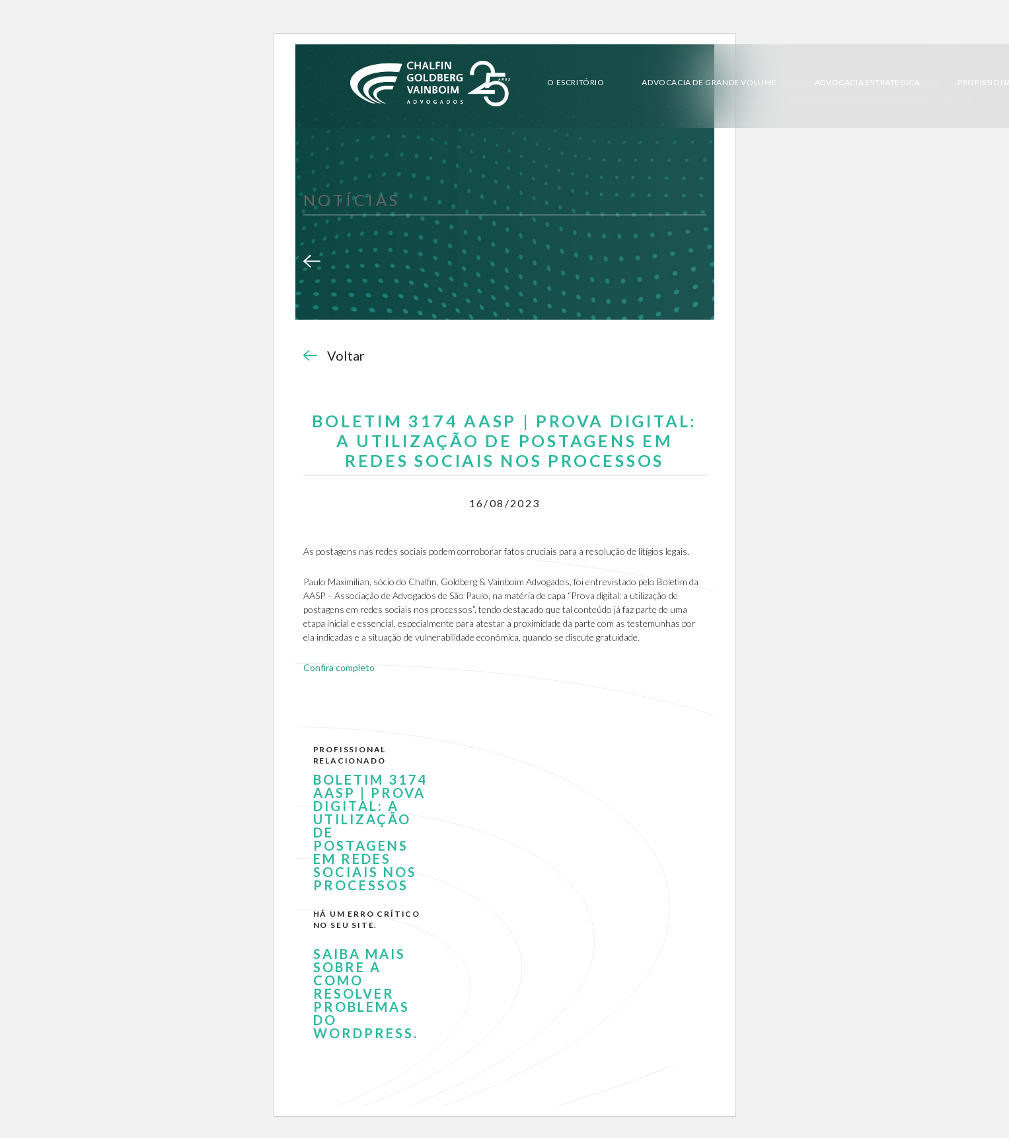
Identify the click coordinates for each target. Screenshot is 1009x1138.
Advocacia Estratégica (867, 82)
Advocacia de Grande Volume (709, 82)
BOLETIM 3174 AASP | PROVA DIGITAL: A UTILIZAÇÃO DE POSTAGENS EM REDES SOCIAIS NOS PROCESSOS (370, 832)
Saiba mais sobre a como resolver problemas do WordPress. (365, 993)
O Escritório (575, 82)
